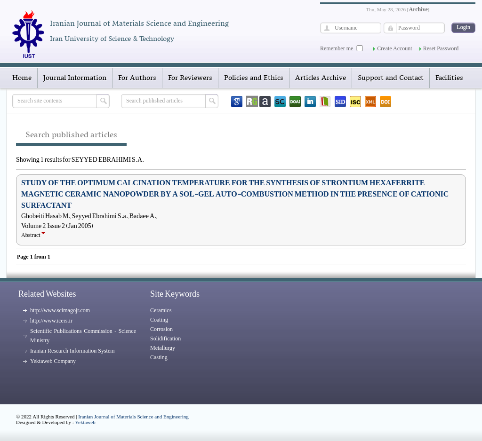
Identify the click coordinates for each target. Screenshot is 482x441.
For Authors (137, 78)
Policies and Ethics (253, 78)
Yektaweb (85, 422)
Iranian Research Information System (72, 350)
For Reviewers (190, 78)
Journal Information (74, 78)
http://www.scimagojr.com (60, 310)
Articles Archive (320, 78)
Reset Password (441, 48)
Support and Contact (391, 78)
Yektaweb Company (53, 361)
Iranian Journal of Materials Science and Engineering (133, 416)
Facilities (449, 78)
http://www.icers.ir (51, 320)
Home (22, 78)
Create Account (394, 48)
